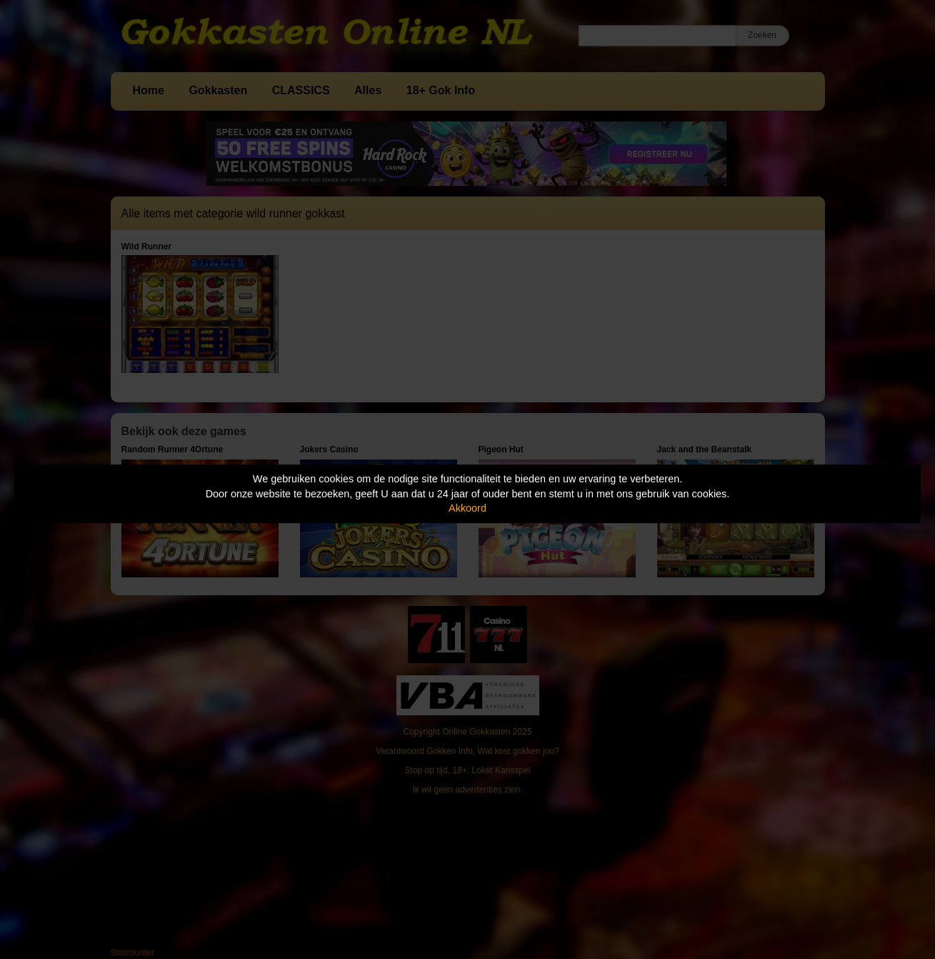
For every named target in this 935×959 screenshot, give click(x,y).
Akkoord (467, 508)
